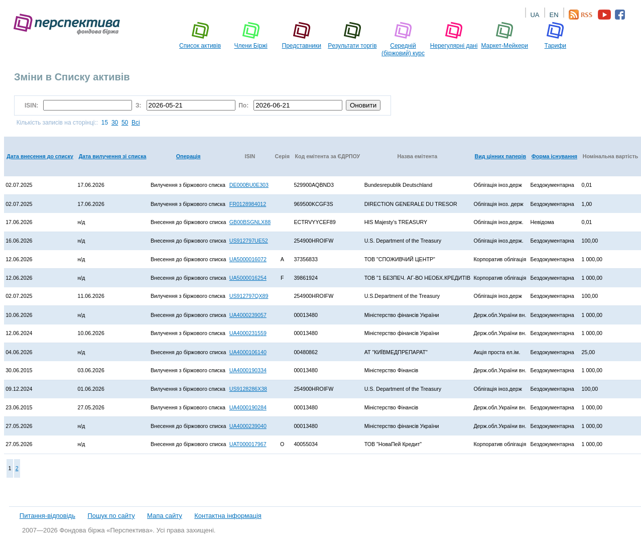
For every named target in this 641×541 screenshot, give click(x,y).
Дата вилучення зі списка (113, 156)
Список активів (200, 35)
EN (553, 15)
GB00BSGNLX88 (250, 222)
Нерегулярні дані (454, 35)
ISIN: (33, 105)
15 (104, 122)
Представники (301, 35)
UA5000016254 (248, 278)
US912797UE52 (248, 241)
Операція (188, 156)
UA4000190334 (248, 370)
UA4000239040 (248, 426)
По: (244, 105)
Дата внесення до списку (40, 156)
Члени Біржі (251, 35)
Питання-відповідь (47, 515)
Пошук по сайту (111, 515)
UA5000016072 (248, 259)
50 (124, 122)
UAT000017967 (248, 444)
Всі (136, 122)
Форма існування (554, 156)
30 (114, 122)
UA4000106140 (248, 352)
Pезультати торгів (352, 35)
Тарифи (555, 35)
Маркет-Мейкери (504, 35)
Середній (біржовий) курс (403, 39)
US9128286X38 (248, 389)
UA (534, 15)
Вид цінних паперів (501, 156)
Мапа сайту (164, 515)
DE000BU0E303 (249, 185)
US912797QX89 (249, 296)
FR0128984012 (247, 204)
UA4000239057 (248, 315)
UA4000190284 (248, 407)
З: (139, 105)
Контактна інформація (228, 515)
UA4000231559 (248, 333)
